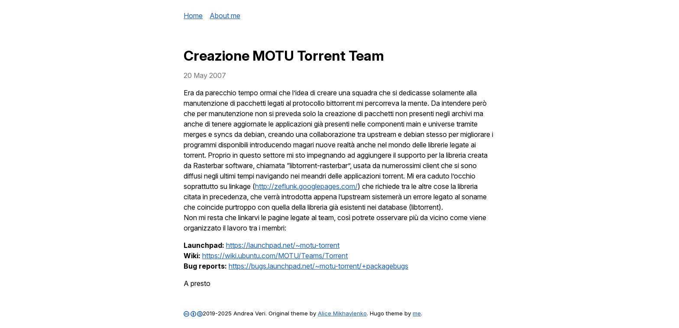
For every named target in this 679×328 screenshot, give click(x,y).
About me (225, 15)
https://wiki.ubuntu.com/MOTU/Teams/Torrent (275, 255)
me (417, 313)
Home (193, 15)
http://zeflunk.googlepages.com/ (306, 186)
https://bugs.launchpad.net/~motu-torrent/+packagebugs (318, 266)
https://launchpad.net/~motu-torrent (283, 245)
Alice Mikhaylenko (342, 313)
